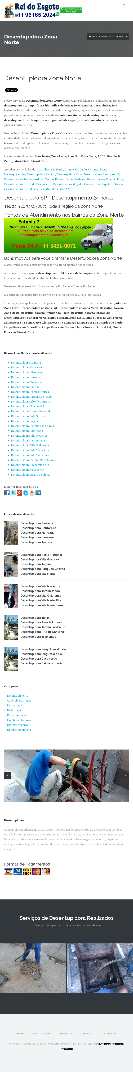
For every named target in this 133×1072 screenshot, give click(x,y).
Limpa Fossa (66, 1033)
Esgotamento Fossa (19, 720)
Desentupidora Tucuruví (26, 382)
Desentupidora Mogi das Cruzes (73, 184)
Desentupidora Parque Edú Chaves (32, 426)
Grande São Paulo (76, 169)
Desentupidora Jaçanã (25, 421)
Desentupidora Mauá (69, 174)
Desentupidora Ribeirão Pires (105, 179)
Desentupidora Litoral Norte (57, 189)
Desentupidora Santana (26, 362)
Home (20, 1033)
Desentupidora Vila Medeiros (29, 435)
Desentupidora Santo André (101, 174)
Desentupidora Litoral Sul (20, 189)
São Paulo (57, 169)
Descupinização (16, 715)
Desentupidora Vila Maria (27, 431)
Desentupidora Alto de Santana (31, 401)
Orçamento (108, 1033)
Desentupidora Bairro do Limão (30, 474)
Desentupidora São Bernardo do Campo (29, 179)
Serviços (87, 1033)
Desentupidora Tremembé (27, 406)
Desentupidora (41, 1033)
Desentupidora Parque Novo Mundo (33, 460)
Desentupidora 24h (19, 730)
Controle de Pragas (19, 700)
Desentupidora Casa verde (27, 470)
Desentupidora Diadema (70, 179)
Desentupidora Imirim (25, 387)
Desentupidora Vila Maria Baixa (30, 455)
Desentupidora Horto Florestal (30, 411)
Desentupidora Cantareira (27, 367)
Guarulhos (43, 169)
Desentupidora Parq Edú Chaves (43, 569)
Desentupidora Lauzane (26, 377)
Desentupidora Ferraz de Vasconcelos (28, 184)
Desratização (15, 705)
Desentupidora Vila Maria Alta (30, 450)
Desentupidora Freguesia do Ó (30, 465)
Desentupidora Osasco (109, 184)
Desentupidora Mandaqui (27, 372)
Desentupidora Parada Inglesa (30, 392)
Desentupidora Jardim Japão (28, 440)
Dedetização (14, 710)
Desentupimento (17, 696)
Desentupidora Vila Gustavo (28, 416)
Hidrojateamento (18, 725)
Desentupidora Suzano (41, 174)
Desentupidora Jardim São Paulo (31, 396)
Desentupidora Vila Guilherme (30, 445)
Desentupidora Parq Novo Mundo (43, 649)
